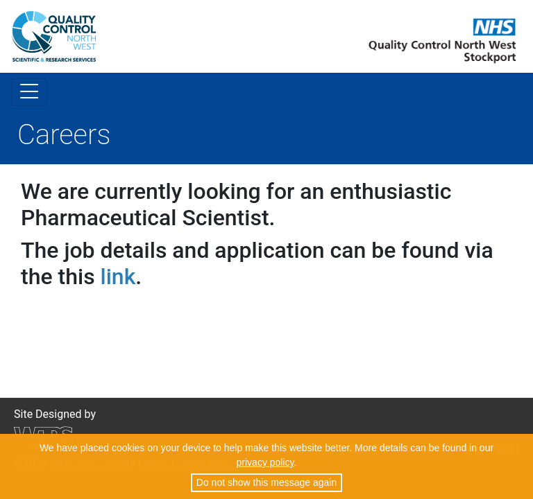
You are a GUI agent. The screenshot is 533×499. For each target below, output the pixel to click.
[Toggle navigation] (29, 92)
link (118, 276)
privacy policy (265, 462)
